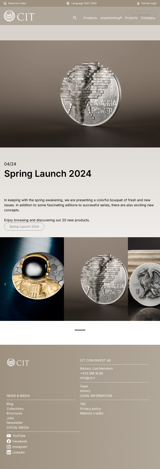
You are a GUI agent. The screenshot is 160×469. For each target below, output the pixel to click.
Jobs (10, 418)
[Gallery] (80, 284)
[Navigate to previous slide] (5, 284)
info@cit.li (87, 378)
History (85, 391)
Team (84, 386)
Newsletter (15, 423)
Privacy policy (90, 409)
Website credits (91, 413)
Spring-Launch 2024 (24, 226)
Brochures (14, 413)
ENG (94, 3)
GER (86, 3)
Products (90, 18)
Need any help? (17, 3)
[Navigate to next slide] (155, 284)
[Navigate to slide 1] (80, 330)
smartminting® (111, 18)
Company (148, 18)
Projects (131, 18)
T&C (83, 404)
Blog (10, 404)
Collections (15, 409)
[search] (75, 18)
